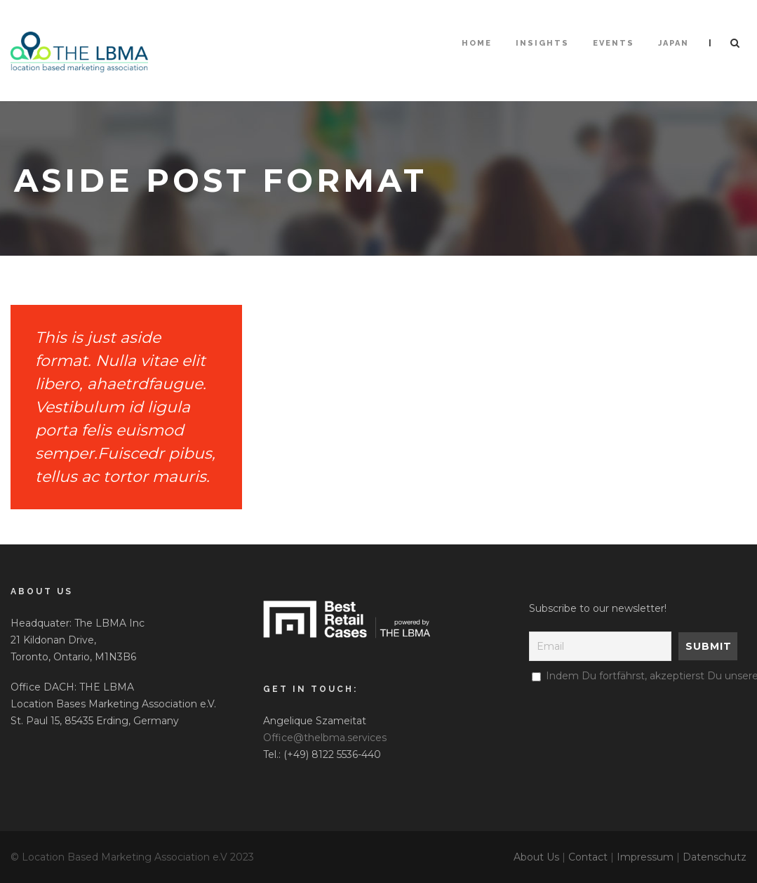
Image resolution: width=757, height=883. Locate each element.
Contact (588, 857)
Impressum (645, 857)
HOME (477, 43)
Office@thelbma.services (325, 737)
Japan (673, 43)
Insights (542, 43)
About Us (536, 857)
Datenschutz (714, 857)
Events (613, 43)
